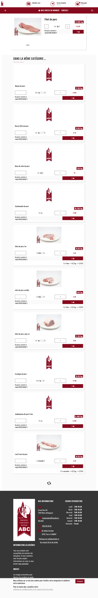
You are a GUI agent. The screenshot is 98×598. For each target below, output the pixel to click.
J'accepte (80, 581)
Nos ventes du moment (49, 10)
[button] (4, 10)
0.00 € (84, 4)
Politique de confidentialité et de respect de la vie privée (49, 541)
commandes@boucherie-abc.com (48, 519)
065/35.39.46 (44, 526)
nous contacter (23, 563)
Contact (64, 10)
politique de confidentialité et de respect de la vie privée (33, 589)
